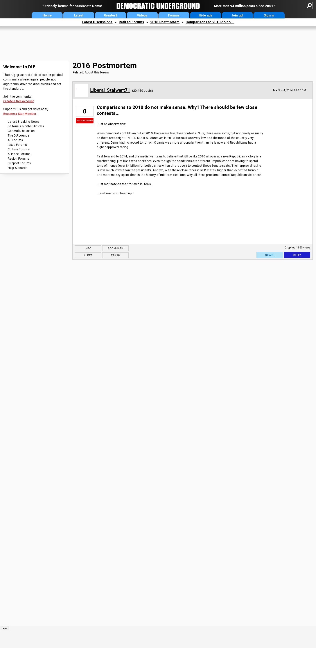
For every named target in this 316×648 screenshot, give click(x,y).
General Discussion (21, 131)
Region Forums (18, 158)
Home (47, 15)
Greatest (110, 15)
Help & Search (17, 168)
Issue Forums (17, 144)
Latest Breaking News (23, 121)
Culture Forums (19, 149)
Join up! (237, 15)
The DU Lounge (18, 135)
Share (269, 255)
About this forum (97, 72)
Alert (88, 255)
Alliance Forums (19, 154)
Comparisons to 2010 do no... (210, 22)
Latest (79, 15)
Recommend (85, 120)
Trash (115, 255)
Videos (142, 15)
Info (88, 248)
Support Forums (19, 163)
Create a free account (18, 101)
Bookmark (115, 248)
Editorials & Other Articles (26, 126)
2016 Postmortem (165, 22)
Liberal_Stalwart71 (110, 90)
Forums (174, 15)
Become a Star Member (19, 113)
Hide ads (205, 15)
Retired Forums (131, 22)
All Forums (15, 140)
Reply (297, 255)
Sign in (269, 15)
